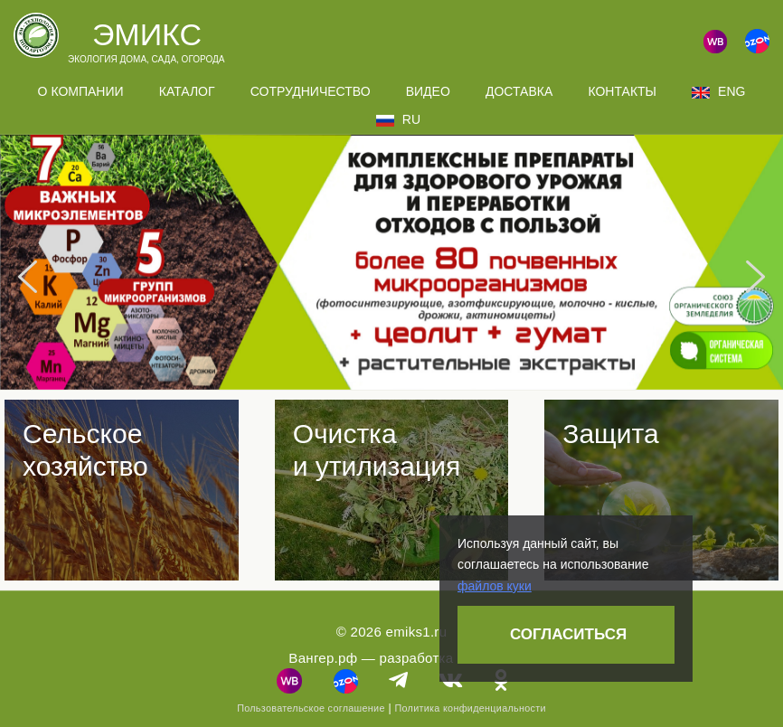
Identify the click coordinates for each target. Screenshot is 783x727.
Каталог (187, 91)
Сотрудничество (310, 91)
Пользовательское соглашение (311, 708)
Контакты (622, 91)
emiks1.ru (417, 631)
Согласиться (568, 634)
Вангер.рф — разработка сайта (391, 658)
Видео (428, 91)
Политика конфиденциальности (469, 708)
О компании (81, 91)
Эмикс (147, 34)
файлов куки (495, 586)
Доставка (519, 91)
